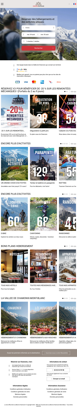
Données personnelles (20, 397)
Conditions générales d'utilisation (20, 389)
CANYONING (35, 233)
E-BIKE (3, 233)
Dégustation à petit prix (39, 131)
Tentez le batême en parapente (42, 183)
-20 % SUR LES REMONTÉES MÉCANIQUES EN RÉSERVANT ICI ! (14, 131)
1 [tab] (65, 92)
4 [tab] (67, 144)
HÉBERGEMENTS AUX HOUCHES (43, 338)
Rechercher (38, 48)
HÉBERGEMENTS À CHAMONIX (13, 338)
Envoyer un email (58, 379)
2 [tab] (67, 92)
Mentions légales (20, 394)
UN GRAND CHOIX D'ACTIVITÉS (13, 183)
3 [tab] (65, 144)
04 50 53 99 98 (58, 370)
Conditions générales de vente (20, 391)
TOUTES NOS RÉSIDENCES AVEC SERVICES (43, 285)
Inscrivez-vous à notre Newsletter (56, 353)
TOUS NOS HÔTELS (9, 285)
